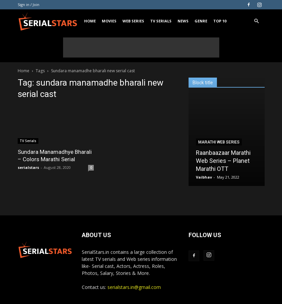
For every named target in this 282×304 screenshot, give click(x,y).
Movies (109, 20)
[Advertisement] (141, 47)
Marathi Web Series (219, 142)
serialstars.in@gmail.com (134, 287)
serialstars (28, 167)
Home (90, 20)
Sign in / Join (28, 4)
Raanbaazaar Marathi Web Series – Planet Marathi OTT (223, 160)
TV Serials (161, 20)
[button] (257, 21)
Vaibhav (204, 177)
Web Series (133, 20)
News (183, 20)
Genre (201, 20)
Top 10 (219, 20)
